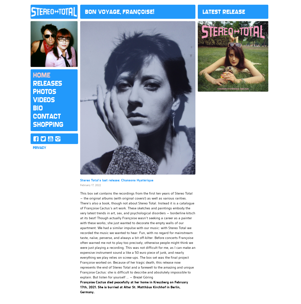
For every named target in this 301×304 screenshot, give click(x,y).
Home (41, 75)
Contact (47, 116)
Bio (38, 108)
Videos (44, 100)
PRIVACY (39, 147)
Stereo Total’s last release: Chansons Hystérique (116, 180)
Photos (44, 91)
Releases (47, 83)
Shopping (48, 124)
